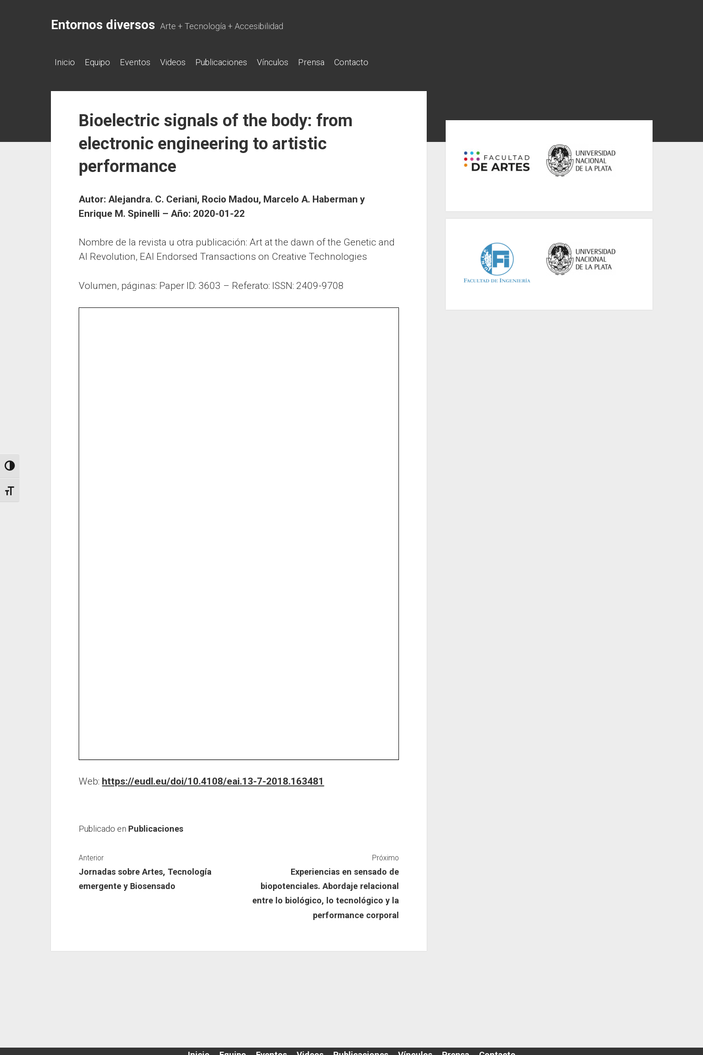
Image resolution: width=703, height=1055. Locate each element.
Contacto (384, 62)
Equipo (102, 62)
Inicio (65, 62)
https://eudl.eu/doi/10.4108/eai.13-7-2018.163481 (213, 778)
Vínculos (295, 62)
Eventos (144, 62)
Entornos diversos (103, 25)
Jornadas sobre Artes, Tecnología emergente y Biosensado (145, 876)
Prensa (339, 62)
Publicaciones (240, 62)
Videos (186, 62)
